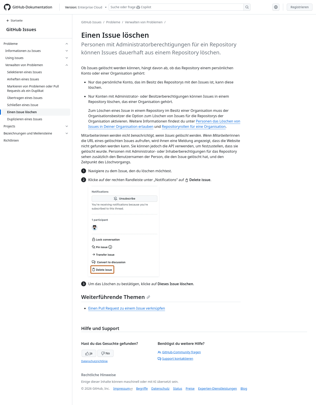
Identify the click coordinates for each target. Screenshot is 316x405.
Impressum (121, 388)
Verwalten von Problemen (144, 22)
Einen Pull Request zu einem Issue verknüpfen (126, 308)
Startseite (14, 20)
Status (177, 388)
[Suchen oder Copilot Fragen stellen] (180, 7)
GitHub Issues (21, 29)
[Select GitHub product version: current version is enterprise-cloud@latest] (86, 7)
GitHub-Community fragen (179, 352)
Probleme (113, 22)
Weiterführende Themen (115, 296)
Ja (88, 353)
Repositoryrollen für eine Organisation (194, 126)
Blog (244, 388)
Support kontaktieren (175, 358)
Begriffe (142, 388)
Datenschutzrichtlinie (94, 361)
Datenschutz (160, 388)
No (105, 353)
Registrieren (299, 7)
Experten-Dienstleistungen (217, 388)
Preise (190, 388)
